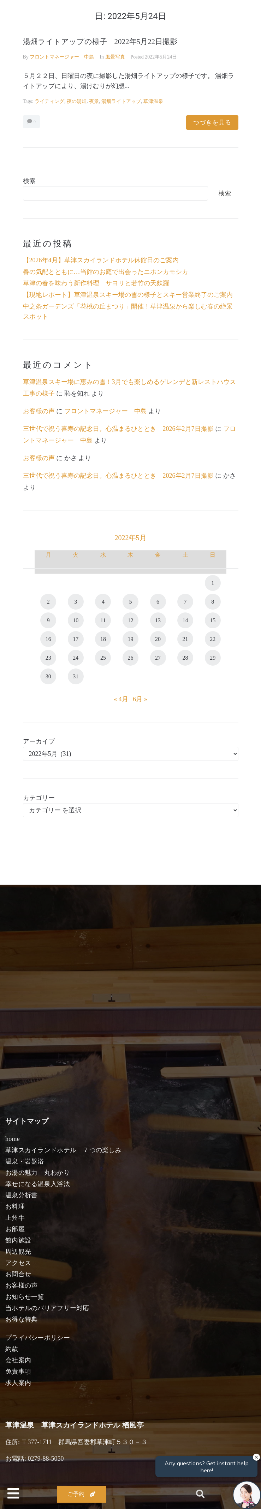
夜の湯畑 (77, 101)
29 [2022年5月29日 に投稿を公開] (212, 658)
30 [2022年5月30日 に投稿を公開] (48, 676)
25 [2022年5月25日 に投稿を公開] (103, 658)
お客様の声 (39, 411)
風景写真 (115, 57)
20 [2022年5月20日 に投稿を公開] (158, 639)
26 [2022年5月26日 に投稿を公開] (130, 658)
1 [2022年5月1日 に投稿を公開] (212, 583)
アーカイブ (39, 741)
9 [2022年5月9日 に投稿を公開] (48, 620)
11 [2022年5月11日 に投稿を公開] (103, 620)
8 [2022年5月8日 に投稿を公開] (212, 602)
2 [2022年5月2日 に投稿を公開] (48, 602)
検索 (29, 180)
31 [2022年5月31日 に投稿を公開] (75, 676)
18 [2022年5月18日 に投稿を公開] (103, 639)
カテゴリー (39, 797)
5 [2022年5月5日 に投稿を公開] (130, 602)
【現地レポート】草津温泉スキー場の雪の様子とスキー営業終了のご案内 (128, 294)
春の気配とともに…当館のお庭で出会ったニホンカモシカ (105, 271)
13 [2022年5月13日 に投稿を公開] (158, 620)
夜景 (94, 101)
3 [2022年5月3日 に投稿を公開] (75, 602)
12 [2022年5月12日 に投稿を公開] (130, 620)
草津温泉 (153, 101)
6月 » (140, 699)
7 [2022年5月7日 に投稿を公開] (185, 602)
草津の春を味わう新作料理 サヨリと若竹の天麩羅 (96, 283)
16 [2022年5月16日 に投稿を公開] (48, 639)
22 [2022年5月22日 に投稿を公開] (212, 639)
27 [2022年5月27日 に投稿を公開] (158, 658)
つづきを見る (212, 122)
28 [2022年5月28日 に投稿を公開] (185, 658)
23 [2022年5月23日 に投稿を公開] (48, 658)
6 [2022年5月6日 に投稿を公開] (157, 602)
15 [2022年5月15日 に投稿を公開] (212, 620)
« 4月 (121, 699)
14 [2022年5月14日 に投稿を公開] (185, 620)
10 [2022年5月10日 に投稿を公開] (75, 620)
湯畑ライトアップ (121, 101)
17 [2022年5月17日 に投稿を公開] (75, 639)
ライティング (49, 101)
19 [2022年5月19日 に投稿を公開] (130, 639)
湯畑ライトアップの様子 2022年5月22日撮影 (100, 41)
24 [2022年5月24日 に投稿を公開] (75, 658)
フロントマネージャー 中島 (62, 57)
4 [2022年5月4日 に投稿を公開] (103, 602)
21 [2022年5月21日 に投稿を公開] (185, 639)
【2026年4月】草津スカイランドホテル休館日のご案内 (101, 260)
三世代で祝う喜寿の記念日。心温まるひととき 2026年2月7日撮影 (118, 428)
